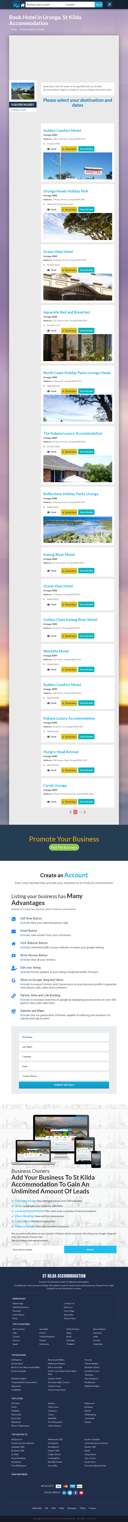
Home (14, 29)
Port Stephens (91, 1373)
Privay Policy (70, 1313)
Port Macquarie (55, 1417)
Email (51, 148)
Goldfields (16, 1385)
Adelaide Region (92, 1381)
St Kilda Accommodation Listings (64, 1519)
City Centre (90, 1453)
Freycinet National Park (95, 1460)
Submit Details (64, 1080)
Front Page (69, 1306)
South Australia (18, 1366)
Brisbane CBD (17, 1445)
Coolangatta (54, 1453)
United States (72, 1324)
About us (68, 1302)
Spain (68, 1328)
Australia (43, 1324)
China (82, 1503)
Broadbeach (53, 1442)
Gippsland (16, 1381)
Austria (96, 1335)
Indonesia (44, 1339)
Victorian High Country (58, 1377)
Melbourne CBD (55, 1434)
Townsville (90, 1413)
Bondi (87, 1445)
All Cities (15, 1398)
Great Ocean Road (56, 1385)
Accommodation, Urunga (32, 29)
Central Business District (96, 1438)
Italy (15, 1328)
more (82, 807)
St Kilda (15, 1449)
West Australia (55, 1362)
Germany (97, 1328)
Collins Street (54, 1449)
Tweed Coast (54, 1381)
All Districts (16, 1434)
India (95, 1331)
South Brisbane (18, 1453)
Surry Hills (52, 1460)
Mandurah (16, 1417)
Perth (14, 1402)
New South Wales (56, 1355)
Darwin (88, 1406)
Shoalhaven (90, 1377)
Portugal (70, 1335)
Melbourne (90, 1398)
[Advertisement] (64, 58)
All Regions (16, 1355)
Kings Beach (90, 1449)
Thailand (70, 1339)
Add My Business (64, 842)
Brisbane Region (19, 1373)
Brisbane (89, 1402)
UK (46, 1503)
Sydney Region (91, 1358)
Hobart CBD (53, 1445)
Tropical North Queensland (24, 1377)
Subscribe (68, 1309)
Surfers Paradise (92, 1434)
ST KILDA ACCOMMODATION (64, 1271)
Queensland (17, 1358)
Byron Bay (16, 1413)
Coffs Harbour (54, 1421)
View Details (86, 148)
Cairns (51, 1409)
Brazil (68, 1331)
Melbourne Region (56, 1358)
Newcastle (16, 1409)
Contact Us (69, 1298)
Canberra (52, 1406)
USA (53, 1503)
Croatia (16, 1331)
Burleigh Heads (55, 1457)
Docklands (16, 1457)
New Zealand (99, 1324)
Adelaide (15, 1406)
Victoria (88, 1355)
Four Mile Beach (18, 1460)
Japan (15, 1339)
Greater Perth (54, 1373)
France (42, 1328)
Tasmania (89, 1370)
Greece (16, 1335)
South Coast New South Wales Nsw (62, 1367)
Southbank (53, 1438)
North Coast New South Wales (25, 1362)
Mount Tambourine (20, 1421)
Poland (42, 1335)
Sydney (51, 1398)
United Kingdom (47, 1331)
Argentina (98, 1339)
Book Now (69, 148)
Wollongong (90, 1409)
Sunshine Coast (92, 1366)
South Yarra (90, 1457)
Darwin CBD (90, 1442)
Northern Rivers (92, 1362)
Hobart (88, 1417)
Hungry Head (18, 109)
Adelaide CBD (17, 1442)
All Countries (19, 1324)
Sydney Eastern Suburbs (22, 1438)
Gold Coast (53, 1402)
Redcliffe (52, 1413)
